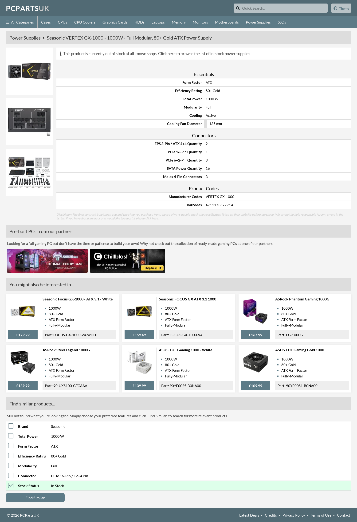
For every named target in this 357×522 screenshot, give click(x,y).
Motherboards (227, 22)
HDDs (139, 22)
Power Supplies (258, 22)
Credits (271, 515)
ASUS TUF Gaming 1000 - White (185, 350)
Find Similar (35, 497)
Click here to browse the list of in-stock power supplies (204, 53)
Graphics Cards (114, 22)
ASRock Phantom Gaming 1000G (302, 299)
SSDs (282, 22)
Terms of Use (321, 515)
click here (151, 218)
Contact (343, 515)
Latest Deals (249, 515)
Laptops (158, 22)
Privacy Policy (293, 515)
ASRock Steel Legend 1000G (66, 350)
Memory (179, 22)
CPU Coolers (84, 22)
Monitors (200, 22)
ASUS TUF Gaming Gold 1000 (299, 350)
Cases (46, 22)
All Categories (20, 22)
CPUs (62, 22)
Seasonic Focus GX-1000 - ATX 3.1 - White (78, 299)
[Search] (238, 8)
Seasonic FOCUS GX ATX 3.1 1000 (187, 299)
